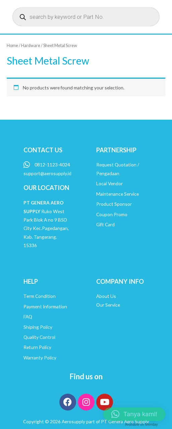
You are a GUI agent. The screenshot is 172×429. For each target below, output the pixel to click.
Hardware (30, 45)
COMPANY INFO (120, 281)
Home (12, 45)
